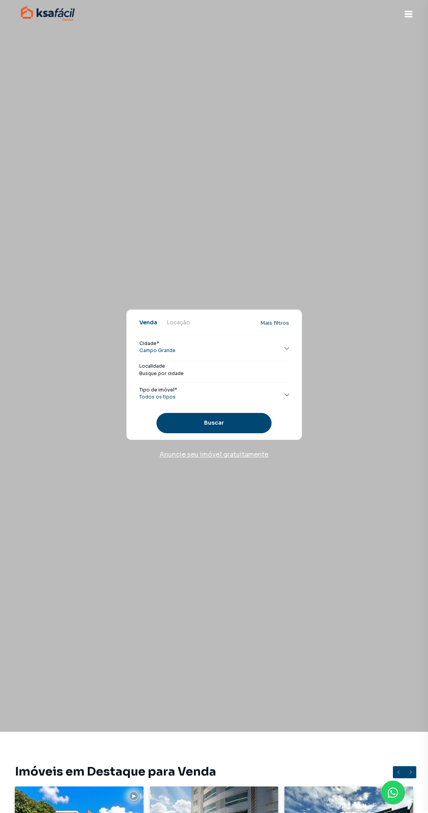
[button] (408, 14)
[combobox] (214, 373)
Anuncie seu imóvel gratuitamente (214, 454)
